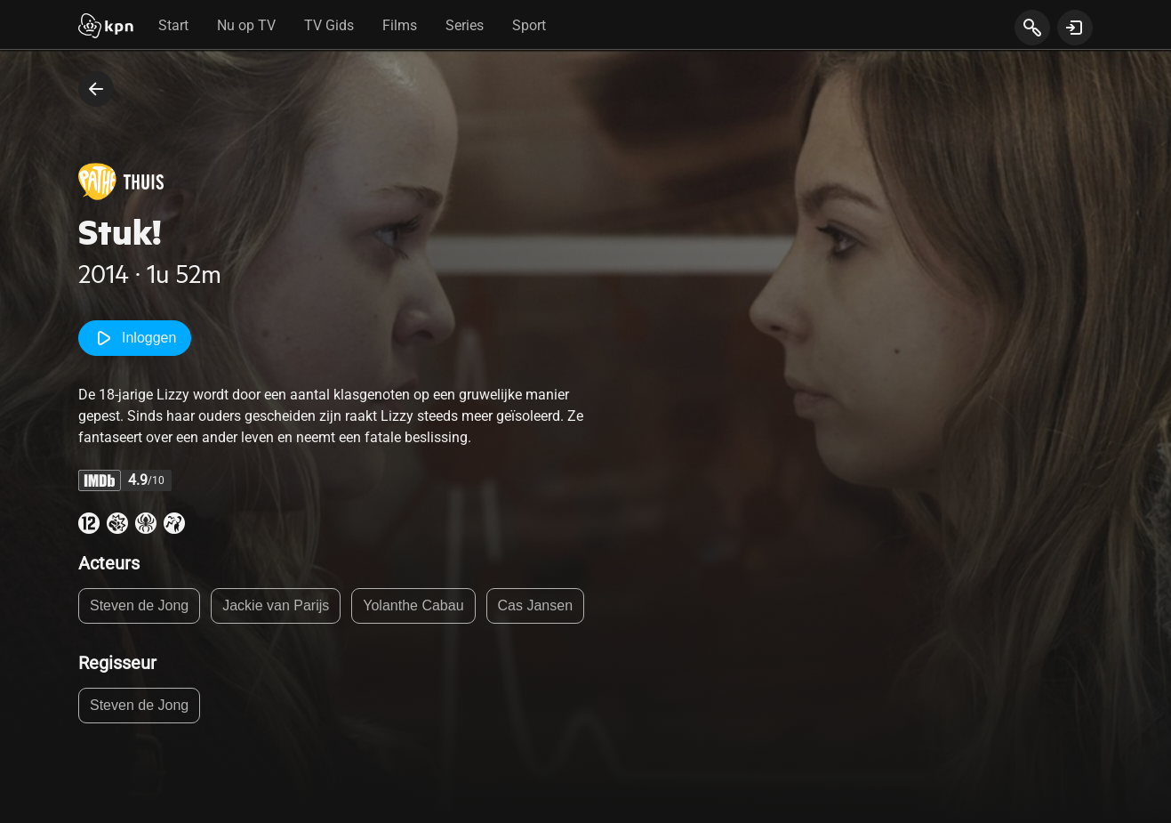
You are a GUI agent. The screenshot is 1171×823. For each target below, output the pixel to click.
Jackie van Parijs (275, 605)
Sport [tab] (529, 25)
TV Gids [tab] (329, 25)
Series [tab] (464, 25)
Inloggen (134, 338)
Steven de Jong (139, 605)
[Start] (106, 27)
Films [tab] (399, 25)
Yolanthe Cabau (413, 605)
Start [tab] (173, 25)
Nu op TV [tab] (246, 25)
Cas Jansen (535, 605)
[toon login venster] (1075, 27)
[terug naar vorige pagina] (96, 89)
